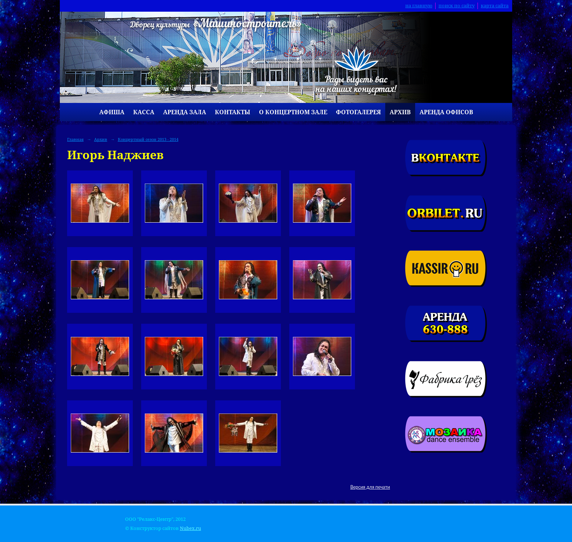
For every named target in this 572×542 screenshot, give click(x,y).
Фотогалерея (358, 112)
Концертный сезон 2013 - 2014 (148, 139)
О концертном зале (293, 112)
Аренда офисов (446, 112)
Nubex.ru (190, 528)
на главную (418, 6)
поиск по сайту (456, 6)
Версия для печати (370, 487)
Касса (143, 112)
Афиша (111, 112)
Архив (400, 112)
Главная (75, 139)
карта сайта (495, 6)
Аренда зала (184, 112)
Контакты (232, 112)
